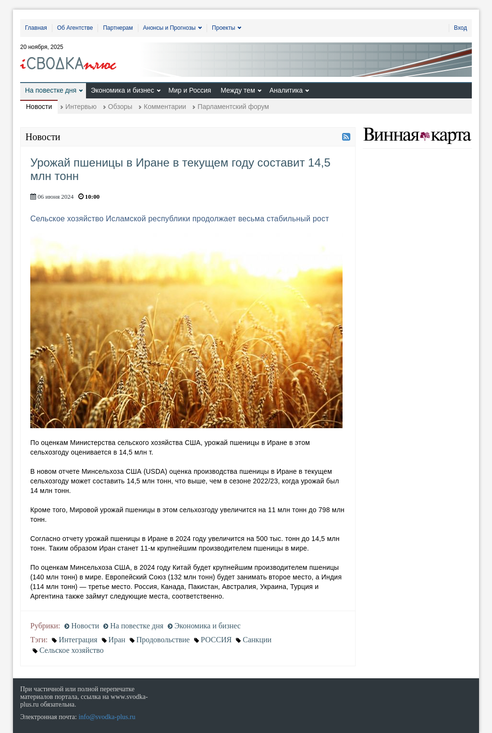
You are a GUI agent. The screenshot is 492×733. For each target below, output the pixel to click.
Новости (39, 106)
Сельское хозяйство (71, 650)
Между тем (238, 90)
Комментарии (165, 106)
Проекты (223, 27)
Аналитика (286, 90)
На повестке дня (50, 90)
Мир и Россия (190, 90)
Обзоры (120, 106)
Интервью (81, 106)
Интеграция (78, 640)
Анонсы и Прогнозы (169, 27)
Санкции (257, 640)
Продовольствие (163, 640)
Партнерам (118, 27)
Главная (36, 27)
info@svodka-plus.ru (106, 717)
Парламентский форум (233, 106)
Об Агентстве (75, 27)
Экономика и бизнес (122, 90)
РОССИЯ (216, 640)
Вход (460, 27)
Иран (117, 640)
